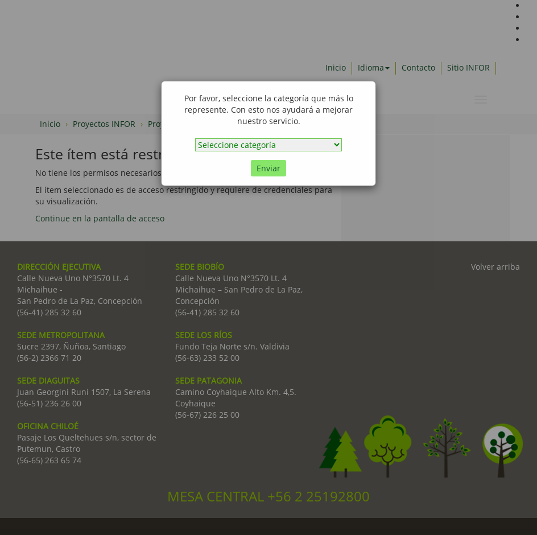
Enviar (268, 168)
